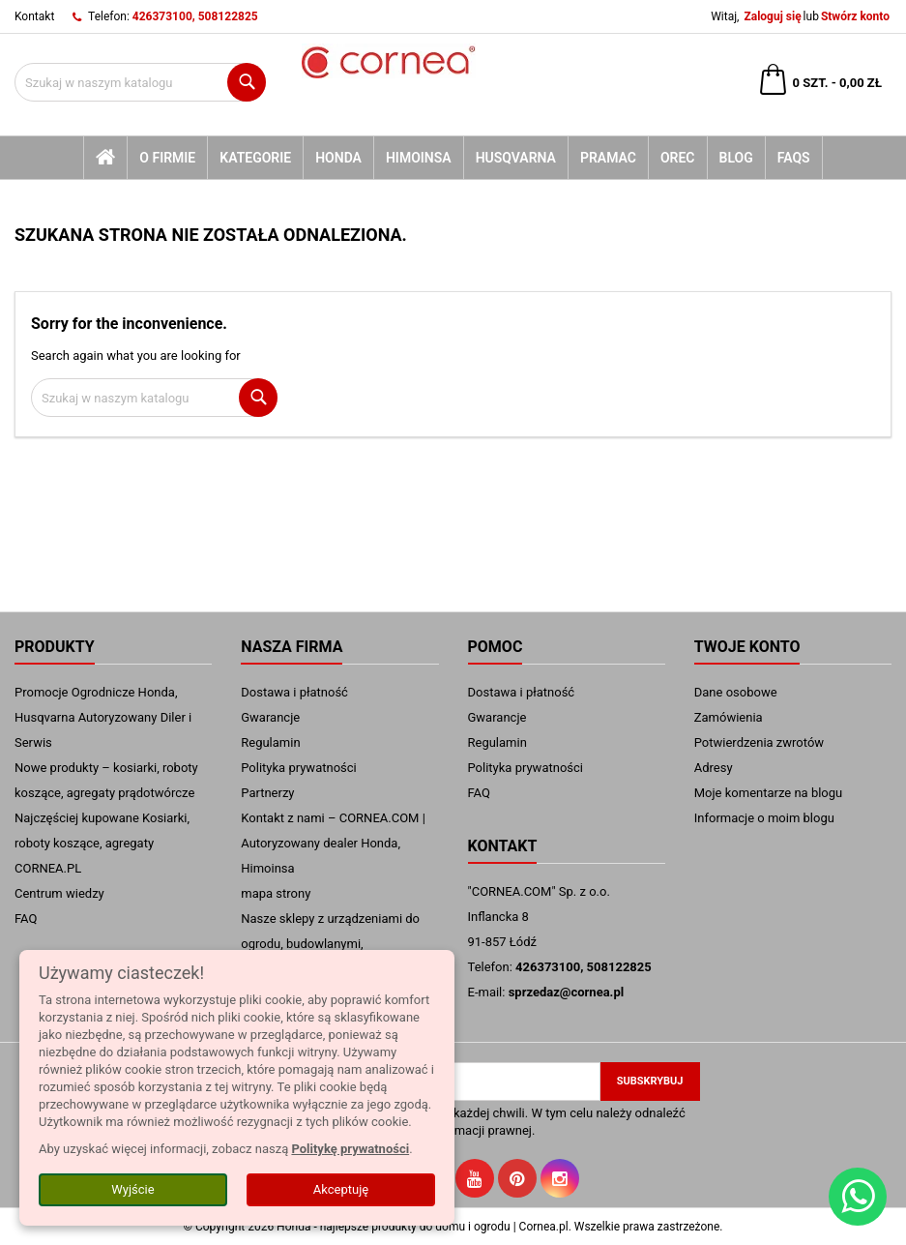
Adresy (713, 767)
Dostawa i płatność (294, 692)
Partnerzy (267, 793)
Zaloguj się (772, 16)
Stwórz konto (855, 16)
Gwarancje (270, 717)
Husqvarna (516, 157)
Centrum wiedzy (59, 893)
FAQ (26, 918)
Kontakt (34, 16)
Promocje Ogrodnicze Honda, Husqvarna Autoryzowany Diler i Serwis (103, 717)
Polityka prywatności (298, 767)
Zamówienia (728, 717)
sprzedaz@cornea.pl (567, 992)
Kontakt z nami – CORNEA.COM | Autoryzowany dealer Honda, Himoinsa (333, 843)
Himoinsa (419, 157)
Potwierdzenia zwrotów (759, 742)
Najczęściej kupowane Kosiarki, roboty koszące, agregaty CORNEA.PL (102, 843)
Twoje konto (747, 646)
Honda (338, 157)
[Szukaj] (140, 82)
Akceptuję (340, 1189)
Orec (677, 157)
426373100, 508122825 (195, 16)
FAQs (793, 157)
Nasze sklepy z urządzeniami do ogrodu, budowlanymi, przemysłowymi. (330, 943)
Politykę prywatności (350, 1148)
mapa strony (275, 893)
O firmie (167, 157)
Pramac (608, 157)
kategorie (255, 157)
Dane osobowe (735, 692)
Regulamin (270, 742)
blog (736, 157)
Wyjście (132, 1189)
